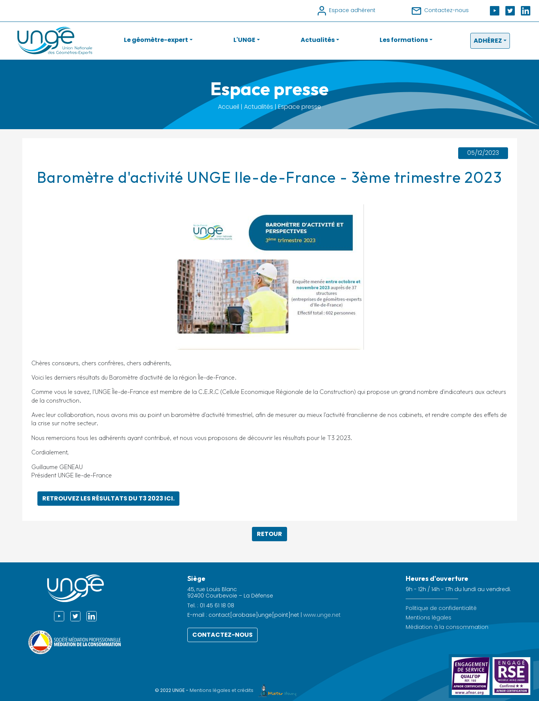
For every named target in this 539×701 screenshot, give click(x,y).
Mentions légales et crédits (245, 690)
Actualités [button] (318, 40)
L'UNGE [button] (244, 40)
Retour (269, 534)
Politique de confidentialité (441, 608)
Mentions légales (428, 618)
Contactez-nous (222, 634)
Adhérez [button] (488, 40)
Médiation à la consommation (447, 627)
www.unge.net (322, 615)
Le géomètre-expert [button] (156, 40)
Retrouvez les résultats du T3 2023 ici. (108, 498)
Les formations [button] (404, 40)
